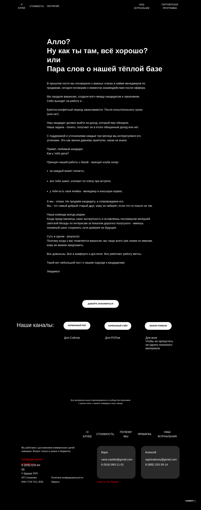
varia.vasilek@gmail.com (116, 459)
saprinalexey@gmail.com (161, 459)
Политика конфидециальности (67, 477)
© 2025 (29, 473)
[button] (100, 304)
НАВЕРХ (190, 501)
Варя (104, 452)
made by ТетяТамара (108, 482)
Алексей (150, 452)
